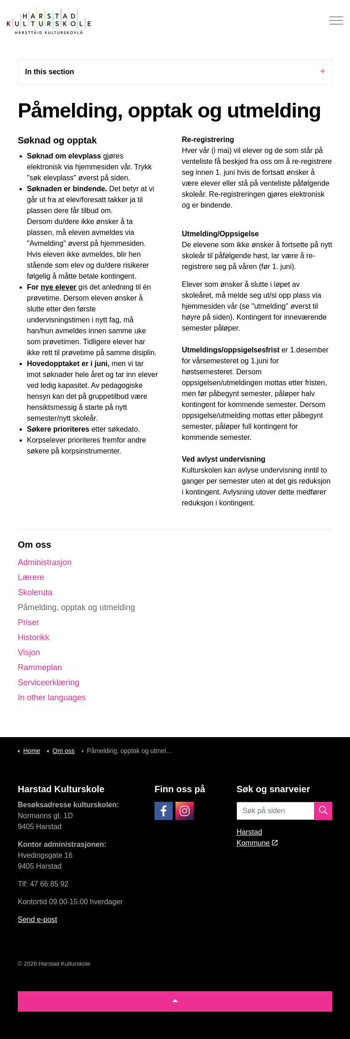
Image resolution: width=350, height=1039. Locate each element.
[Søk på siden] (284, 811)
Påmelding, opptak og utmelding (76, 607)
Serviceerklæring (48, 682)
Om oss (34, 545)
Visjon (29, 652)
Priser (28, 622)
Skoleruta (35, 592)
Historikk (33, 637)
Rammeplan (40, 667)
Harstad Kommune (257, 837)
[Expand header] (336, 20)
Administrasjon (45, 562)
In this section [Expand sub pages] (175, 71)
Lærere (31, 577)
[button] (323, 811)
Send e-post (37, 919)
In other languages (52, 697)
